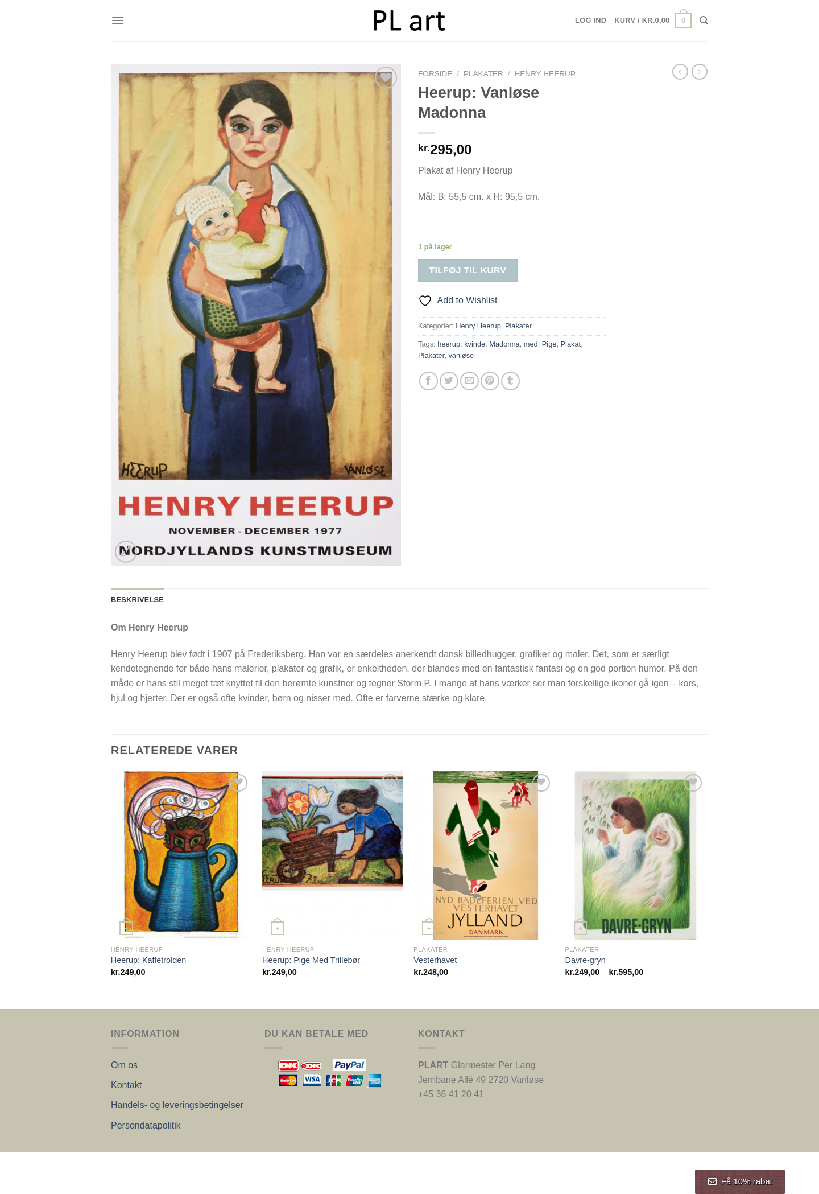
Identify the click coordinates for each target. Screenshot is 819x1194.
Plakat (571, 344)
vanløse (461, 355)
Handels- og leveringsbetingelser (177, 1105)
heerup (448, 344)
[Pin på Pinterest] (490, 381)
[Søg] (704, 20)
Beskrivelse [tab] (137, 599)
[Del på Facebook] (428, 381)
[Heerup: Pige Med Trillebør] (332, 855)
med (531, 344)
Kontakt (126, 1085)
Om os (124, 1065)
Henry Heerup (545, 73)
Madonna (504, 344)
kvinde (474, 344)
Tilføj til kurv (468, 270)
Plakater (483, 73)
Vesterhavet (435, 960)
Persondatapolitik (146, 1125)
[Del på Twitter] (449, 381)
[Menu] (118, 20)
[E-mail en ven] (469, 381)
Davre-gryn (585, 960)
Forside (435, 73)
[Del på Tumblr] (510, 381)
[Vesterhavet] (483, 855)
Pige (549, 344)
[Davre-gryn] (635, 855)
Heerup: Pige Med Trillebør (311, 960)
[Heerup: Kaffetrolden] (181, 855)
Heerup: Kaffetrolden (149, 960)
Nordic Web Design (226, 1163)
